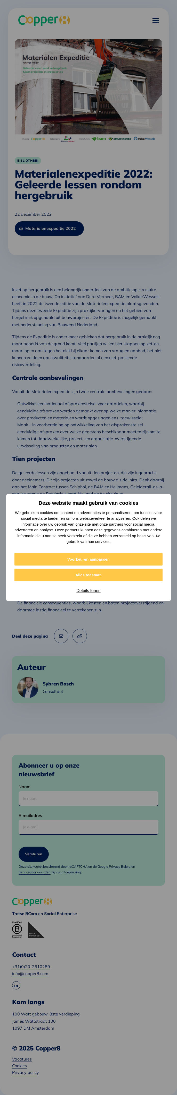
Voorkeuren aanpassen (88, 559)
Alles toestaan (88, 575)
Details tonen (88, 590)
